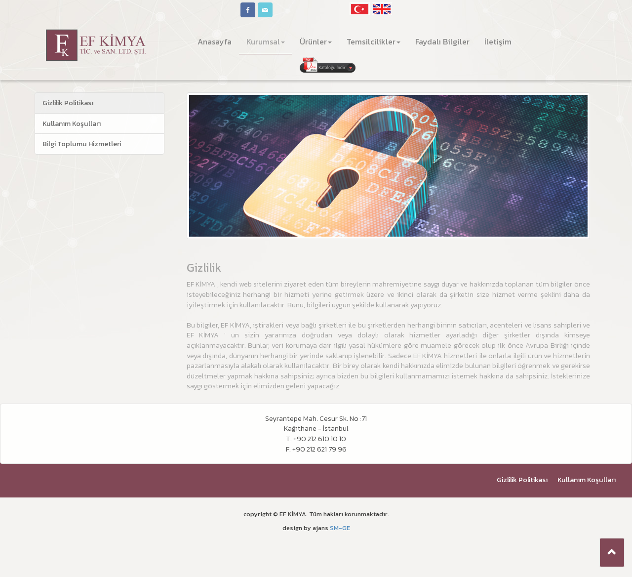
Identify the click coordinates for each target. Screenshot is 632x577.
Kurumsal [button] (265, 41)
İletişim (498, 41)
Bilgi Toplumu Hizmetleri (81, 143)
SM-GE (340, 528)
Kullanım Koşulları (71, 123)
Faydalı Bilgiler (442, 41)
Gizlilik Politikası (67, 102)
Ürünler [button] (316, 41)
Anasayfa (218, 41)
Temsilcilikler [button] (373, 41)
